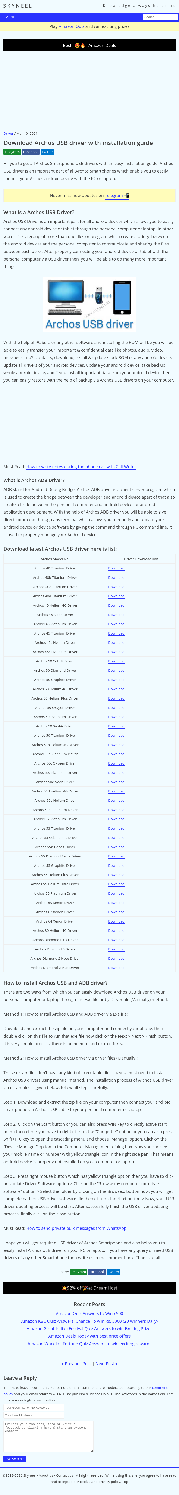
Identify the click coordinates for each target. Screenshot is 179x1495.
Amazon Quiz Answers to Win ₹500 (89, 1313)
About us (46, 1481)
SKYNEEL (18, 5)
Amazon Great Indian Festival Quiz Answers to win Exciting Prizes (89, 1328)
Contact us (64, 1481)
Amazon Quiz (71, 26)
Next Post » (106, 1363)
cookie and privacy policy (100, 1487)
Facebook (30, 151)
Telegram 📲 (117, 195)
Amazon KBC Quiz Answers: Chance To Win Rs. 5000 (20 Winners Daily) (89, 1321)
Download (116, 568)
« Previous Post (76, 1363)
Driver (8, 133)
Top (125, 1487)
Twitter (47, 151)
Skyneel (29, 1481)
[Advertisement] (89, 90)
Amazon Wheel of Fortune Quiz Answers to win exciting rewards (89, 1343)
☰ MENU (8, 17)
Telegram (12, 151)
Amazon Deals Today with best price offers (89, 1336)
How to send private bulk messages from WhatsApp (76, 1228)
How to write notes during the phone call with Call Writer (81, 466)
